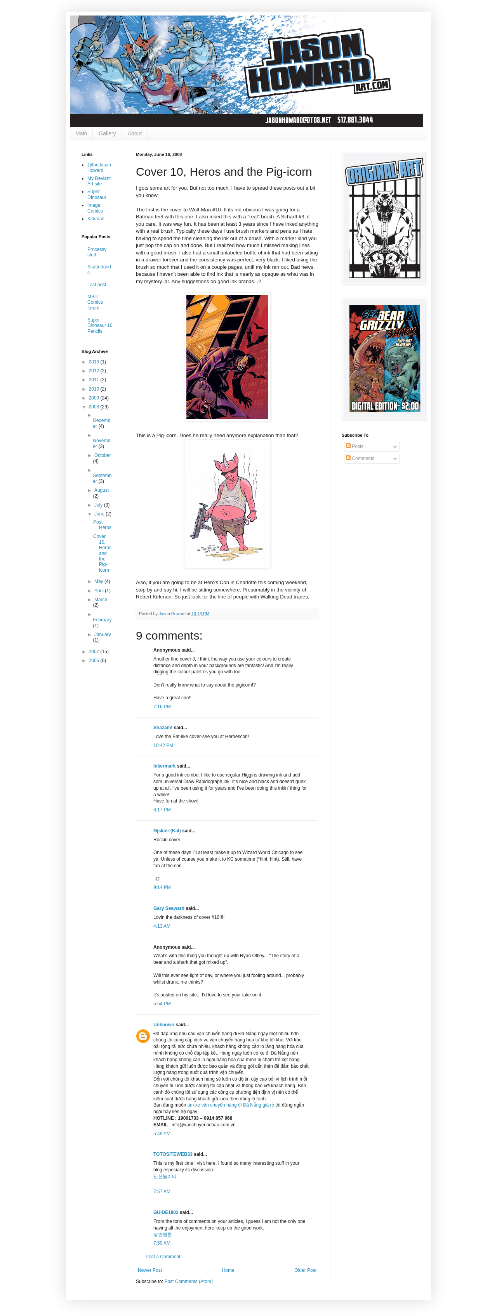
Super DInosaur (96, 194)
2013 (95, 362)
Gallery (107, 133)
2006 (95, 660)
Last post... (98, 284)
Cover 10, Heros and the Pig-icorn (102, 553)
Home (228, 1270)
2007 (95, 651)
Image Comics (95, 207)
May (99, 581)
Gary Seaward (168, 908)
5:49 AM (161, 1133)
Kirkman (95, 218)
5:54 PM (162, 1003)
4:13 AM (161, 926)
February (102, 620)
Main (81, 133)
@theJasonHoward (99, 167)
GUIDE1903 (166, 1212)
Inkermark (164, 766)
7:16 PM (162, 706)
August (101, 490)
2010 (95, 389)
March (100, 599)
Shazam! (162, 727)
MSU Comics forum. (95, 302)
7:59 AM (161, 1243)
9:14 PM (162, 887)
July (99, 505)
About (135, 133)
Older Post (305, 1270)
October (102, 455)
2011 (95, 379)
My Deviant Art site (99, 181)
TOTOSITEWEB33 (173, 1154)
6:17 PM (162, 810)
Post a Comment (163, 1256)
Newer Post (150, 1270)
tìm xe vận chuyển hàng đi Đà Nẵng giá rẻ (231, 1105)
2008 (95, 407)
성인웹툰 (162, 1234)
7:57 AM (161, 1191)
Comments (360, 458)
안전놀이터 (165, 1176)
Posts (354, 446)
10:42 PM (163, 745)
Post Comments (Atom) (188, 1281)
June (100, 514)
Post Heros (102, 524)
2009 (95, 398)
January (102, 634)
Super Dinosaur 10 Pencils (100, 325)
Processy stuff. (96, 252)
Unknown (163, 1024)
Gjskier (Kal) (167, 831)
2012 (95, 371)
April (99, 590)
